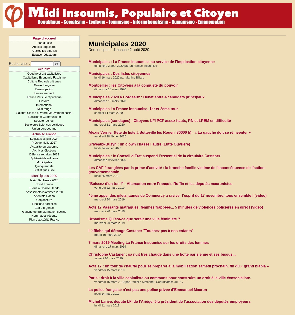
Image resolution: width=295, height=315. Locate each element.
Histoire (44, 101)
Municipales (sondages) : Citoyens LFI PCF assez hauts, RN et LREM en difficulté (159, 121)
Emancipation (44, 89)
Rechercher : (19, 64)
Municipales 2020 (44, 176)
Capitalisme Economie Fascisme (44, 77)
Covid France (44, 184)
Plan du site (44, 43)
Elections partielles (44, 204)
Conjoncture (44, 200)
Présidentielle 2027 (44, 142)
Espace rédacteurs (44, 54)
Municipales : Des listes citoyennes (119, 74)
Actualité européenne (44, 146)
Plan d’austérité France (44, 219)
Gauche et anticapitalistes (44, 73)
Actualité (44, 69)
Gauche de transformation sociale (44, 211)
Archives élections (44, 150)
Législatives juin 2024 (44, 138)
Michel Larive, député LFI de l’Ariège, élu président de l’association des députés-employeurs (169, 301)
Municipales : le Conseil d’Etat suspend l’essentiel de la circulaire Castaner (154, 156)
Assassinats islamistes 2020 (44, 192)
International (44, 105)
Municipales (44, 162)
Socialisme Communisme (44, 116)
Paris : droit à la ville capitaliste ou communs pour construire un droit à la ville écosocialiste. (169, 278)
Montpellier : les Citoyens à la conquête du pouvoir (133, 85)
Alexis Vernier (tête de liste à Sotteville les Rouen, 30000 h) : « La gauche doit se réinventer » (169, 132)
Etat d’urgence (44, 207)
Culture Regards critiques (44, 81)
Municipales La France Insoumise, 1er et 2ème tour (133, 109)
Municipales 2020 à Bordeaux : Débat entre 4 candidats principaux (146, 97)
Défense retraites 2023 (44, 154)
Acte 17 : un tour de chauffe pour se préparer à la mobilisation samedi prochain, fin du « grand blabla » (178, 266)
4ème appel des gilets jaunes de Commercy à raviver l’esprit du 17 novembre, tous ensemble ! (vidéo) (177, 195)
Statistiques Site (44, 170)
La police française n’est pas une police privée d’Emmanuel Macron (147, 290)
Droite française (44, 85)
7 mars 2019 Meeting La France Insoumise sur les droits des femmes (148, 243)
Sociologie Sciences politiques (44, 124)
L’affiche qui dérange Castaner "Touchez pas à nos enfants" (141, 231)
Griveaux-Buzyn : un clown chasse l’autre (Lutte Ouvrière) (139, 144)
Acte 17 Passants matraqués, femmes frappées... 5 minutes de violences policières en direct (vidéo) (175, 207)
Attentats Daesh (44, 196)
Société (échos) (44, 120)
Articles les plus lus (44, 50)
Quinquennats (44, 166)
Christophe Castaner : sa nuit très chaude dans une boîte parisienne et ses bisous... (162, 254)
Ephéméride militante (44, 158)
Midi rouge (44, 109)
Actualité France (44, 134)
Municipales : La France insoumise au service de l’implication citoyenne (151, 62)
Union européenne (44, 128)
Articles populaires (44, 46)
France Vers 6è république (44, 97)
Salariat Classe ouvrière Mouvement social (44, 113)
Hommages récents (44, 215)
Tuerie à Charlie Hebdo (44, 188)
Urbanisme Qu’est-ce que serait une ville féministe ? (134, 219)
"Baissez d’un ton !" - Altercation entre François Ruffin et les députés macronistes (160, 184)
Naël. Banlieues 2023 (44, 180)
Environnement (44, 93)
